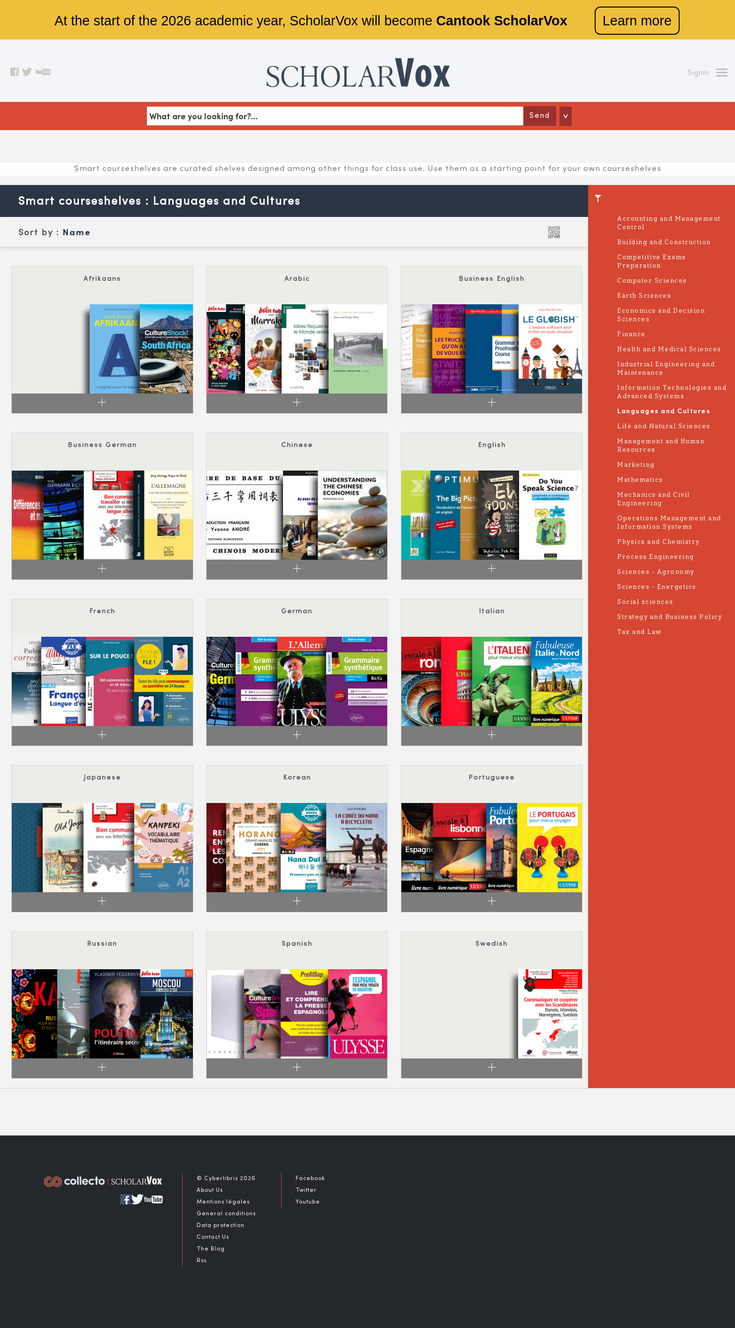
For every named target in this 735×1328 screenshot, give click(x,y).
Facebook (310, 1178)
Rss (202, 1261)
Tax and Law (639, 632)
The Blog (211, 1249)
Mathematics (640, 480)
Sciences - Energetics (657, 587)
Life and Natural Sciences (664, 426)
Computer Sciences (652, 281)
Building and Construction (664, 242)
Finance (631, 334)
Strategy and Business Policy (669, 617)
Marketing (636, 465)
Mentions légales (223, 1202)
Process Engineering (655, 557)
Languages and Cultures (663, 412)
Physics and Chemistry (658, 542)
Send (539, 116)
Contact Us (213, 1237)
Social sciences (645, 602)
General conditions (226, 1214)
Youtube (308, 1202)
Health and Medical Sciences (669, 349)
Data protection (221, 1225)
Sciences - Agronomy (656, 572)
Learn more (637, 20)
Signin (698, 73)
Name (76, 233)
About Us (210, 1190)
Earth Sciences (644, 296)
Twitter (306, 1190)
